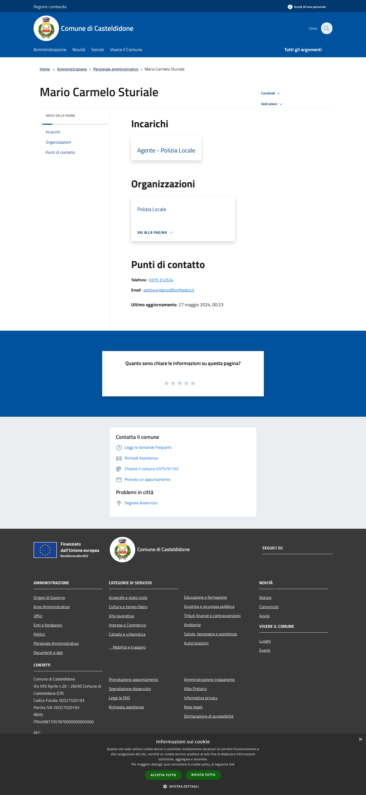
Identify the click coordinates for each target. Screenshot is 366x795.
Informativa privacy (201, 698)
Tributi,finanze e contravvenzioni (212, 615)
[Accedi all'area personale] (306, 7)
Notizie (265, 597)
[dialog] (183, 764)
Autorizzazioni (196, 643)
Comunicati (269, 607)
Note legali (193, 707)
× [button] (360, 740)
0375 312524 (161, 280)
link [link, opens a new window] (232, 764)
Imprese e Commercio (127, 625)
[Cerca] (326, 28)
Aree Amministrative (52, 607)
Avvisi (264, 616)
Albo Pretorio (195, 689)
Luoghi (265, 641)
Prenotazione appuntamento (133, 679)
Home (45, 69)
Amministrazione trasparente (209, 679)
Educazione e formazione (205, 597)
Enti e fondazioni (48, 625)
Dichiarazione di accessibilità (208, 716)
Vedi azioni (272, 104)
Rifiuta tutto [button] (203, 775)
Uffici (38, 616)
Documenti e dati (48, 652)
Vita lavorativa (121, 616)
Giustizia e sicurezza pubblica (209, 606)
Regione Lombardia (50, 7)
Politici (39, 634)
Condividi (271, 93)
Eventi (264, 650)
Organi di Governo (49, 597)
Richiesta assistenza (126, 707)
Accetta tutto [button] (163, 775)
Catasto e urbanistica (127, 634)
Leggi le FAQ (119, 698)
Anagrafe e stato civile (128, 597)
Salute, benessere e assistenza (210, 634)
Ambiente (192, 625)
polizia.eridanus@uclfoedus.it (169, 290)
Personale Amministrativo (56, 643)
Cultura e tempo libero (128, 607)
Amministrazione (72, 69)
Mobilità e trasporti (127, 647)
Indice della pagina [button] (60, 115)
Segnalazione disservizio (130, 689)
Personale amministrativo (115, 69)
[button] (183, 786)
